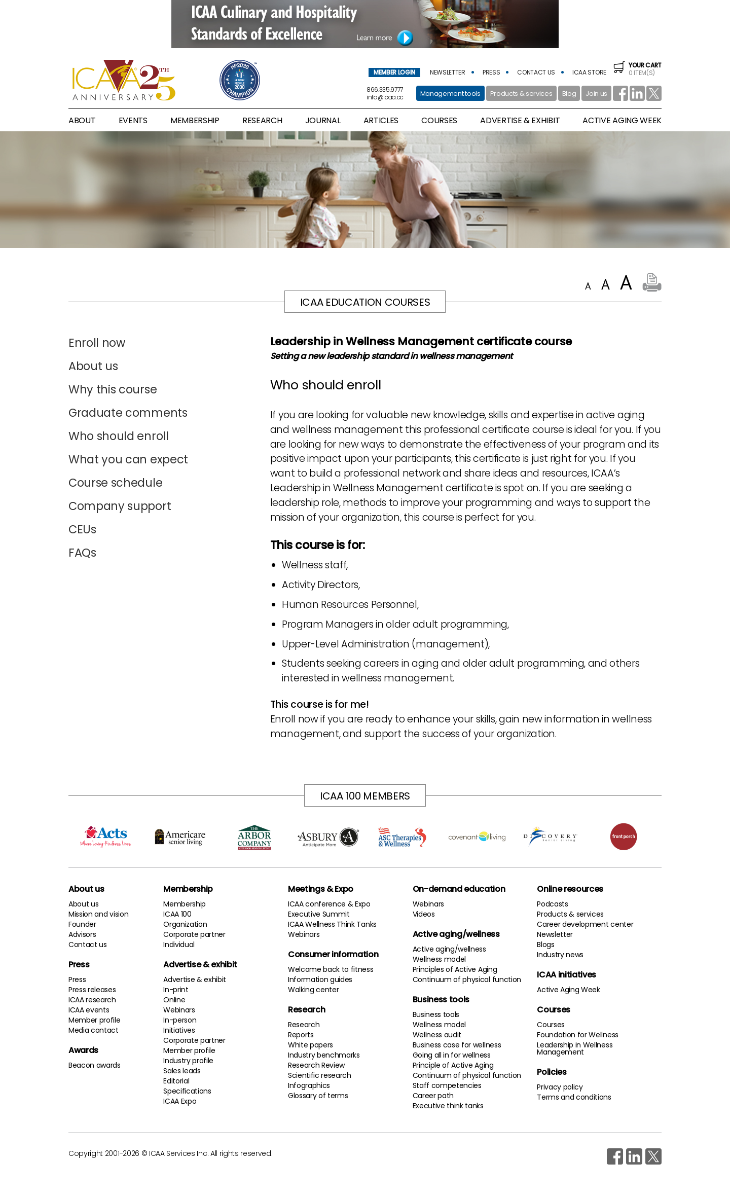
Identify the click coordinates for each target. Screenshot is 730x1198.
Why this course (112, 389)
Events (133, 120)
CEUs (82, 529)
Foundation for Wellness (577, 1034)
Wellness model (439, 959)
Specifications (187, 1091)
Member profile (94, 1020)
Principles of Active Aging (455, 969)
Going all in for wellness (452, 1055)
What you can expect (128, 459)
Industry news (560, 954)
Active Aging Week (568, 989)
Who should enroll (118, 436)
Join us (596, 93)
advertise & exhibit (520, 120)
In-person (179, 1020)
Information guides (320, 979)
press (491, 72)
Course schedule (115, 483)
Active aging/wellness (456, 934)
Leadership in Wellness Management (574, 1048)
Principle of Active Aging (453, 1065)
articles (380, 120)
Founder (82, 924)
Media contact (93, 1030)
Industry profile (188, 1060)
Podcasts (552, 903)
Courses (439, 120)
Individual (179, 944)
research (262, 120)
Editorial (176, 1080)
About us (93, 366)
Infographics (309, 1085)
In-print (175, 989)
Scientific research (319, 1075)
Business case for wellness (457, 1044)
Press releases (92, 989)
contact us (536, 72)
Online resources (570, 889)
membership (195, 120)
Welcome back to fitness (331, 969)
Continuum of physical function (467, 979)
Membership (188, 889)
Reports (301, 1034)
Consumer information (333, 954)
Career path (433, 1095)
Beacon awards (94, 1065)
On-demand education (459, 889)
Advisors (82, 934)
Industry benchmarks (324, 1055)
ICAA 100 (177, 914)
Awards (83, 1050)
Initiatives (179, 1030)
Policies (551, 1072)
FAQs (82, 552)
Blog (569, 93)
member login (394, 72)
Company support (119, 506)
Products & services (521, 93)
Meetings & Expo (320, 889)
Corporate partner (194, 934)
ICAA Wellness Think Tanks (332, 924)
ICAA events (88, 1009)
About (81, 120)
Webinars (179, 1009)
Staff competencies (447, 1085)
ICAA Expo (179, 1101)
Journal (323, 120)
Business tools (441, 999)
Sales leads (181, 1070)
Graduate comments (128, 413)
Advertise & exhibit (200, 964)
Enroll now (96, 343)
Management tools (450, 93)
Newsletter (555, 934)
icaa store (589, 72)
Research (306, 1009)
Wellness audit (437, 1034)
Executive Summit (319, 914)
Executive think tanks (448, 1105)
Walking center (313, 989)
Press (78, 964)
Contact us (87, 944)
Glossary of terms (318, 1095)
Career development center (585, 924)
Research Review (316, 1065)
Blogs (545, 944)
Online (174, 999)
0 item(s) (637, 69)
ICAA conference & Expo (329, 903)
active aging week (622, 120)
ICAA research (92, 999)
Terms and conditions (574, 1097)
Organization (185, 924)
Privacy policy (560, 1087)
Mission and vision (98, 914)
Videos (424, 914)
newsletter (447, 72)
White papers (310, 1044)
